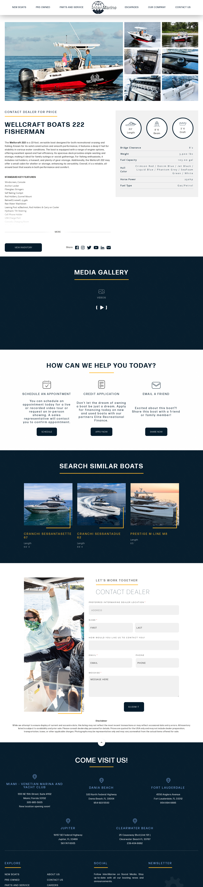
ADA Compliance (16, 837)
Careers (52, 826)
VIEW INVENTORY (23, 247)
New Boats (19, 7)
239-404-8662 (135, 784)
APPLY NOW (101, 431)
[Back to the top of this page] (101, 683)
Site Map (10, 842)
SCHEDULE (46, 431)
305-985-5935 (35, 743)
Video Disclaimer (58, 842)
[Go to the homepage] (104, 7)
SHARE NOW (156, 431)
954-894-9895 (168, 743)
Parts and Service (72, 7)
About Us (53, 815)
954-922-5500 (101, 743)
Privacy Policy (57, 837)
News (50, 831)
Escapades (132, 7)
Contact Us (183, 7)
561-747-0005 (68, 784)
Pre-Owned (43, 7)
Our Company (157, 7)
